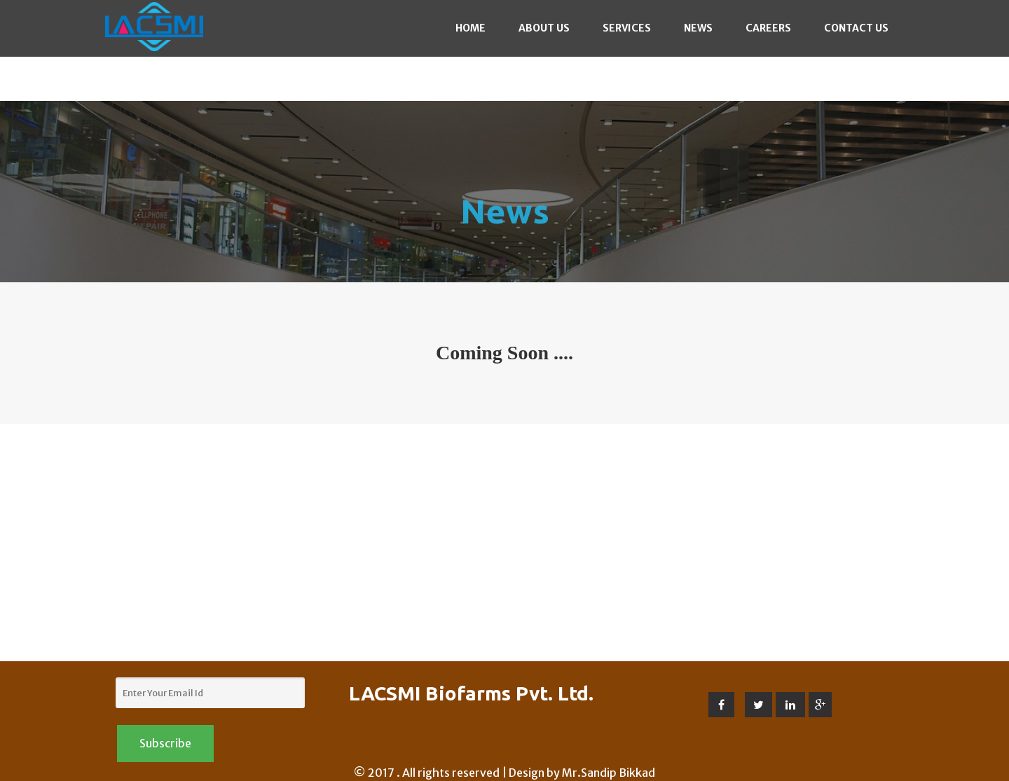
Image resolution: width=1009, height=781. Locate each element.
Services (627, 28)
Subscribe (165, 743)
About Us (544, 28)
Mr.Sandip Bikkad (608, 773)
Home (470, 28)
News (698, 28)
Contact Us (856, 28)
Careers (768, 28)
